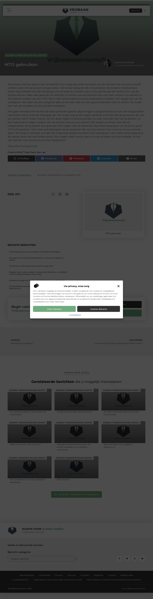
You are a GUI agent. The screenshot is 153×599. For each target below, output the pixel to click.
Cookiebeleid (75, 315)
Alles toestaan (54, 309)
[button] (118, 286)
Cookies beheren (98, 309)
